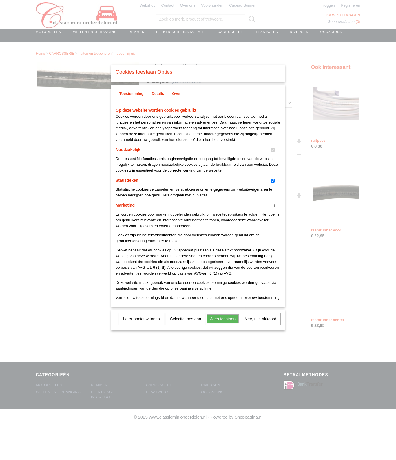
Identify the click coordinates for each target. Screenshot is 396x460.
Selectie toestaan (185, 326)
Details (158, 101)
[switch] (273, 157)
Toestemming (131, 101)
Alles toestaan (223, 326)
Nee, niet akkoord (260, 326)
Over (176, 101)
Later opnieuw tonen (141, 326)
